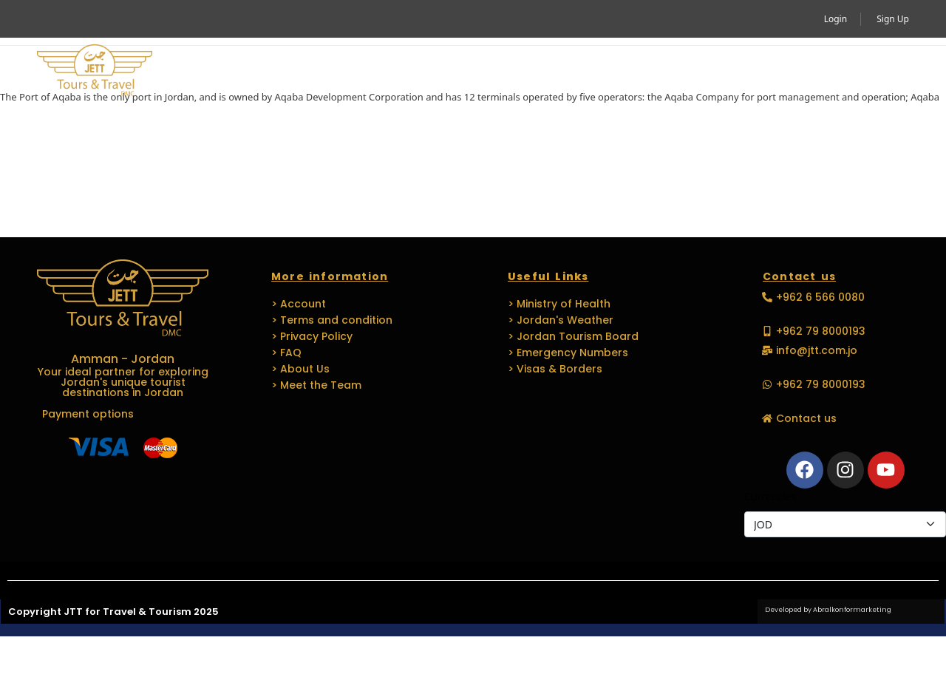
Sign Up (893, 19)
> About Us (300, 368)
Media (693, 71)
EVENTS (509, 71)
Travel (374, 71)
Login (835, 19)
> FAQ (286, 352)
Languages (606, 71)
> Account (298, 303)
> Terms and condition (331, 320)
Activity (286, 71)
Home (208, 71)
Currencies (770, 496)
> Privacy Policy (312, 336)
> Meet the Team (316, 385)
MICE (445, 71)
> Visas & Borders (555, 368)
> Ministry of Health (559, 303)
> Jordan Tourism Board (573, 336)
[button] (888, 71)
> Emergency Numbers (568, 352)
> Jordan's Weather (560, 320)
